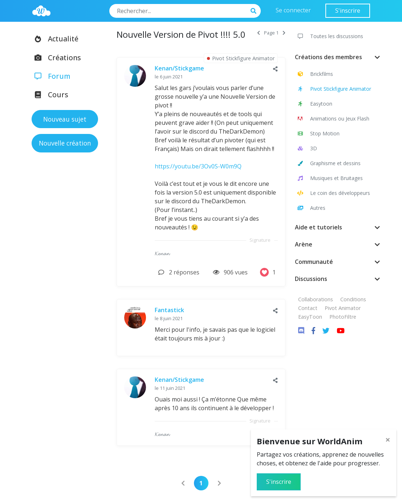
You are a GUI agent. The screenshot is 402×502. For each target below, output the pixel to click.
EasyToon (310, 316)
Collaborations (315, 299)
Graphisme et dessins (328, 163)
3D (306, 148)
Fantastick (169, 310)
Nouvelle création (65, 143)
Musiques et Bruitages (329, 178)
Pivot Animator (343, 308)
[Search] (178, 11)
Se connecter (293, 10)
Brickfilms (314, 73)
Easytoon (314, 103)
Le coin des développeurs (333, 192)
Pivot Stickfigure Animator (333, 88)
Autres (310, 207)
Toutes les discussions (329, 36)
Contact (307, 308)
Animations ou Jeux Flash (332, 118)
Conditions (353, 299)
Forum (50, 76)
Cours (49, 94)
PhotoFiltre (342, 316)
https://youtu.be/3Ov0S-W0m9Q (198, 166)
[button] (275, 68)
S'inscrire (347, 11)
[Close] (387, 439)
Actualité (54, 39)
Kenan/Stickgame (179, 68)
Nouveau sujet (64, 119)
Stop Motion (318, 133)
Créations (55, 57)
